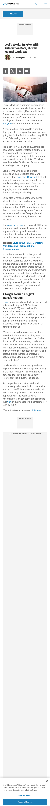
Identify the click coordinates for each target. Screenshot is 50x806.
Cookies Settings (25, 795)
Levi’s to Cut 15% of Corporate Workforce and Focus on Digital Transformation (23, 245)
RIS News (36, 410)
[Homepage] (11, 4)
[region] (25, 792)
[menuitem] (5, 71)
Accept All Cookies (25, 802)
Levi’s (5, 302)
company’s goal (15, 225)
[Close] (47, 781)
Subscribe (13, 14)
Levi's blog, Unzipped (26, 177)
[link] (5, 71)
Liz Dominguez (19, 57)
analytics (7, 123)
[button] (46, 4)
